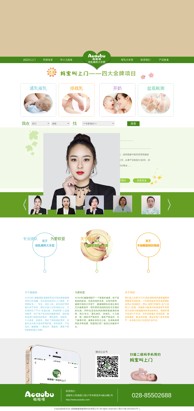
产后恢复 (164, 59)
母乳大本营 (127, 59)
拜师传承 (48, 59)
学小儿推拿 (66, 59)
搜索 (133, 123)
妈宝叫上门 (29, 59)
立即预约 (121, 180)
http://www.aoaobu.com (78, 399)
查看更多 (142, 180)
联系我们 (145, 59)
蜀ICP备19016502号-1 (129, 408)
